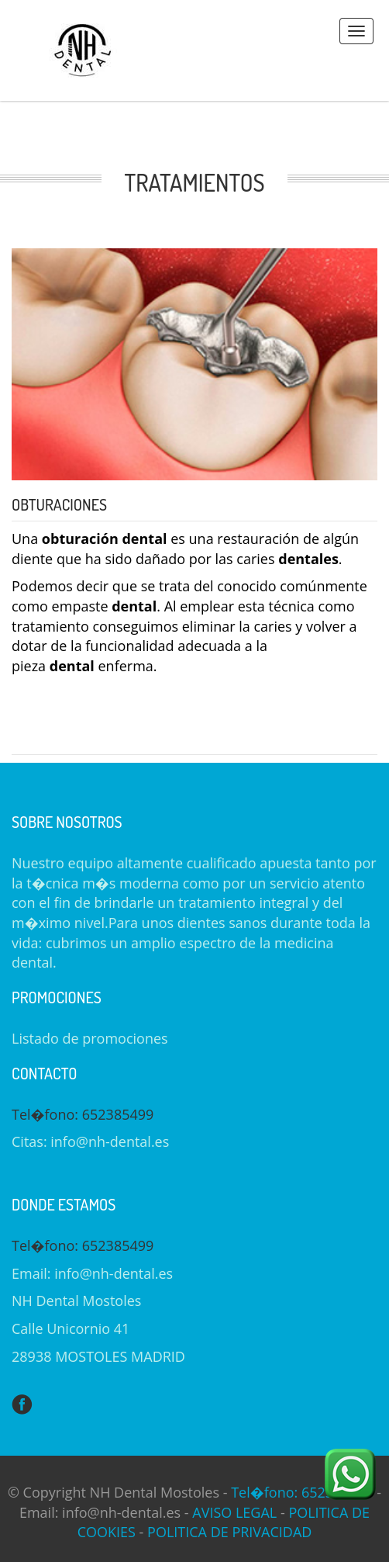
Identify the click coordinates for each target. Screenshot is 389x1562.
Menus (356, 31)
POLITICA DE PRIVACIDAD (229, 1531)
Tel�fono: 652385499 (82, 1114)
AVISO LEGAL (234, 1512)
